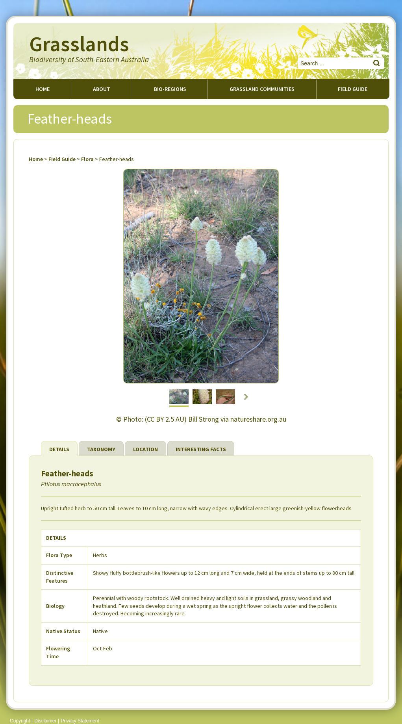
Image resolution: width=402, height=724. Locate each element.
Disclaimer (45, 721)
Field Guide (62, 159)
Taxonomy (101, 449)
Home (42, 89)
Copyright (20, 721)
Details (59, 449)
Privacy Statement (80, 721)
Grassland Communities (262, 89)
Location (145, 449)
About (101, 89)
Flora (87, 159)
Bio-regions (170, 89)
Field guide (352, 89)
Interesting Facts (201, 449)
